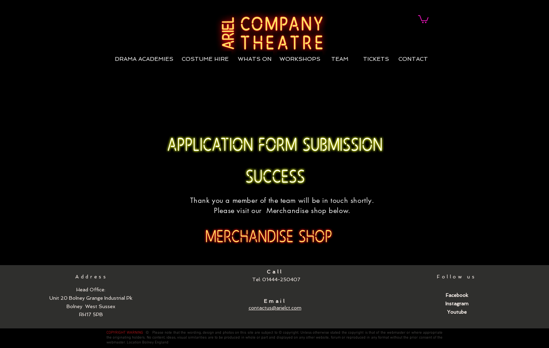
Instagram (456, 303)
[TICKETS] (375, 59)
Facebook (457, 295)
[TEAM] (340, 59)
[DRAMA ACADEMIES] (144, 59)
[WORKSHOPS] (299, 59)
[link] (423, 18)
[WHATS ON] (254, 59)
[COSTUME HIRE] (205, 59)
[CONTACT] (413, 59)
